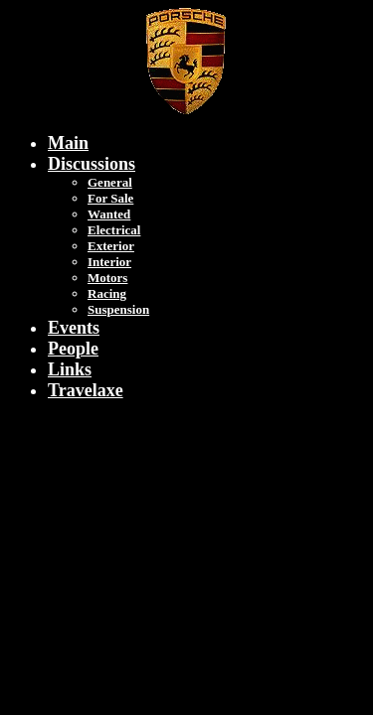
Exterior (111, 245)
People (73, 348)
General (110, 182)
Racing (107, 293)
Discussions (91, 164)
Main (68, 143)
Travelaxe (85, 390)
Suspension (118, 309)
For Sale (110, 198)
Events (73, 328)
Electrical (114, 229)
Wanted (109, 214)
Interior (109, 261)
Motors (107, 277)
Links (70, 369)
